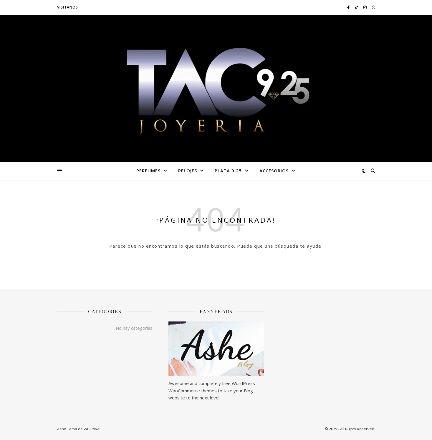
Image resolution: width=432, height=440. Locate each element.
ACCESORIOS (274, 171)
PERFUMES (148, 171)
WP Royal (92, 428)
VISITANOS (67, 7)
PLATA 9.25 (228, 171)
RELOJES (187, 171)
